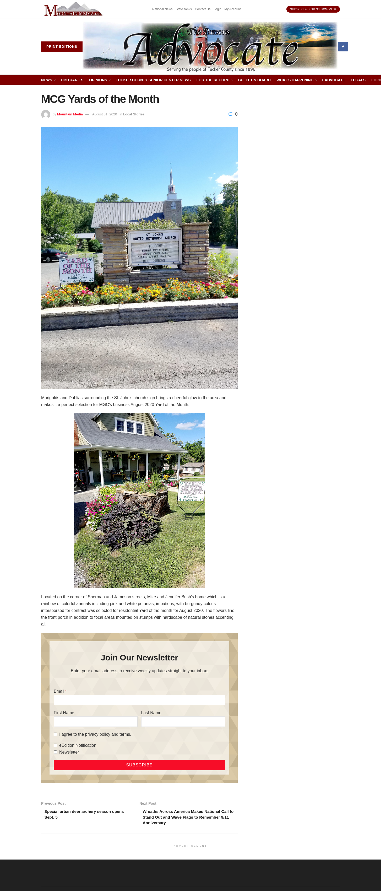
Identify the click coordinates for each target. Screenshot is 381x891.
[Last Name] (183, 721)
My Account (233, 9)
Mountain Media (70, 114)
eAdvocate (333, 80)
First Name (64, 713)
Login (217, 9)
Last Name (151, 713)
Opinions (98, 80)
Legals (358, 80)
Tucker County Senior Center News (153, 80)
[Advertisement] (294, 171)
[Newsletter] (55, 752)
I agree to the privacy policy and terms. (95, 734)
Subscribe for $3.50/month (313, 9)
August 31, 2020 (104, 114)
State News (184, 9)
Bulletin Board (254, 80)
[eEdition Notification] (55, 745)
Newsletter (69, 752)
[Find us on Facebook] (343, 46)
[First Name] (96, 721)
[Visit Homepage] (210, 47)
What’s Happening (294, 80)
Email (59, 691)
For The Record (213, 80)
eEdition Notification (77, 745)
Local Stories (134, 114)
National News (162, 9)
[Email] (139, 700)
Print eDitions (61, 47)
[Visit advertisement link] (74, 9)
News (46, 80)
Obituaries (72, 80)
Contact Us (202, 9)
